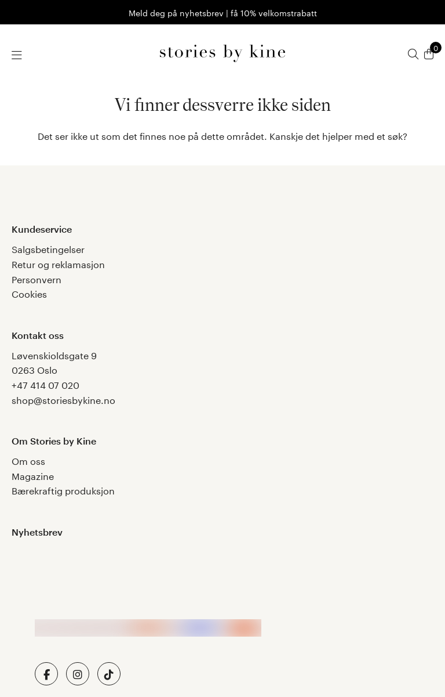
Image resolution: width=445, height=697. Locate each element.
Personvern (36, 278)
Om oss (28, 460)
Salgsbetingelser (48, 248)
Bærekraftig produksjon (63, 489)
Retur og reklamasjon (58, 263)
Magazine (33, 475)
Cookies (29, 293)
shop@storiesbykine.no (63, 399)
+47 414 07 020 (45, 384)
